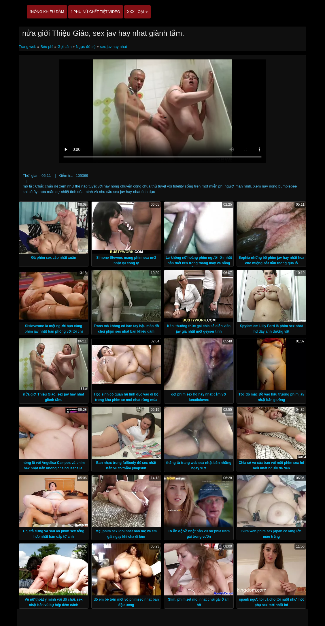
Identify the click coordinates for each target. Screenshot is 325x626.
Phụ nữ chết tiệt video (95, 12)
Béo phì (46, 46)
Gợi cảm (65, 46)
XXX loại (137, 12)
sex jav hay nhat (113, 46)
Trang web (28, 46)
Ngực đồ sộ (86, 46)
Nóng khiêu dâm (47, 12)
